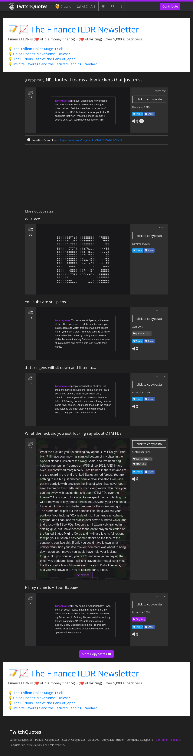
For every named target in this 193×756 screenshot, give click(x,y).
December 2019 (140, 107)
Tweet (137, 113)
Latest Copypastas (21, 739)
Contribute (170, 6)
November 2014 (141, 612)
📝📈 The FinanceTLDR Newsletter (73, 29)
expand (83, 575)
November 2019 (141, 392)
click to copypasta (149, 99)
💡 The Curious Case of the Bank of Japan (41, 59)
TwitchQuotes (28, 6)
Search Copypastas (74, 739)
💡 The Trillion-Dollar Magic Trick (35, 48)
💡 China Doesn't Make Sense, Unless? (39, 54)
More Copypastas (96, 654)
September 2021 (141, 452)
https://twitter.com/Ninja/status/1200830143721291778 (91, 140)
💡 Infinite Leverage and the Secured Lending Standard (52, 64)
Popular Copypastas (47, 739)
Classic (63, 6)
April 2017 (137, 326)
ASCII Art (86, 6)
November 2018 (141, 243)
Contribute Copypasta (139, 739)
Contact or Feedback (168, 739)
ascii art (162, 227)
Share (149, 113)
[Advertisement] (96, 177)
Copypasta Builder (113, 739)
